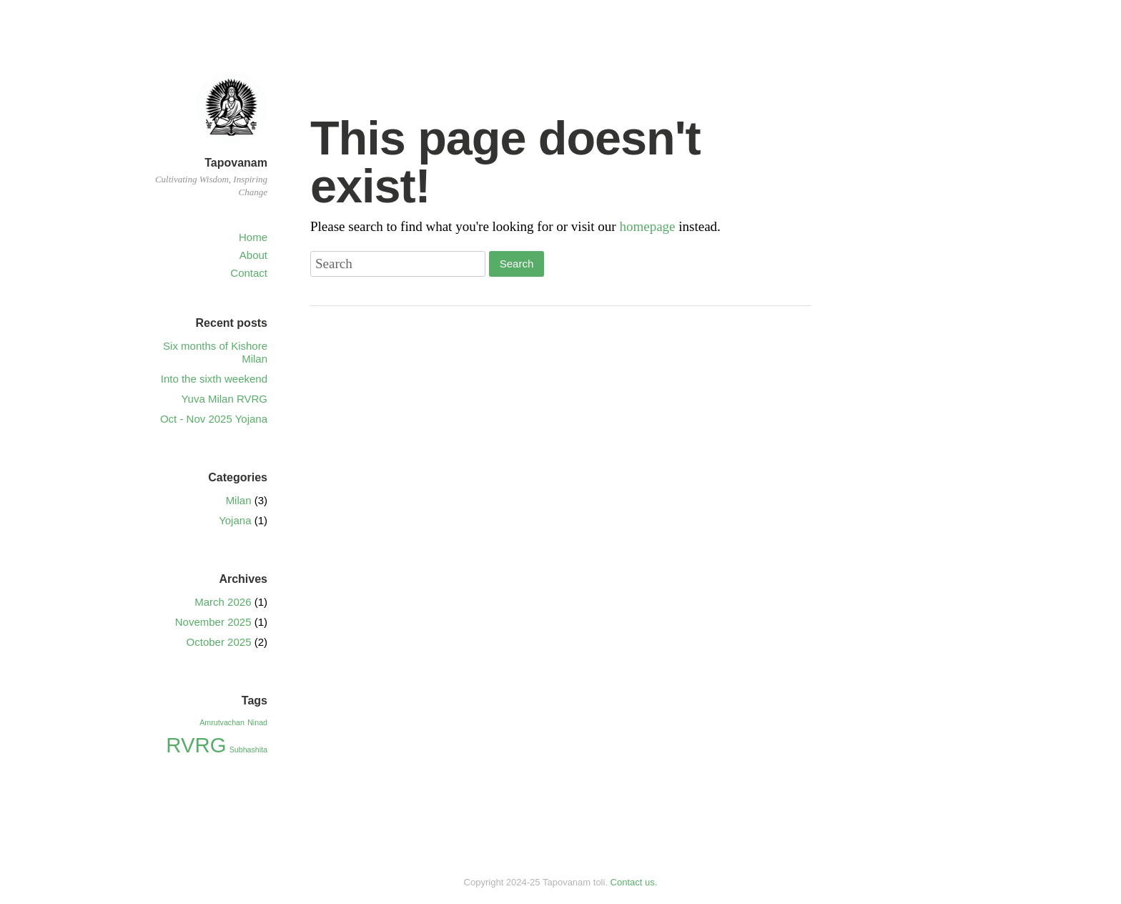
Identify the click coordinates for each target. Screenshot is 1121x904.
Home (253, 237)
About (253, 255)
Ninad (257, 722)
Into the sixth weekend (214, 379)
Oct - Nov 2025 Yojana (213, 419)
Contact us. (634, 882)
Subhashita (248, 749)
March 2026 (222, 602)
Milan (239, 500)
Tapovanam (235, 163)
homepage (647, 226)
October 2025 (219, 642)
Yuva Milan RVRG (224, 399)
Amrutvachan (222, 722)
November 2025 (213, 622)
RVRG (196, 745)
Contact (248, 273)
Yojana (235, 520)
